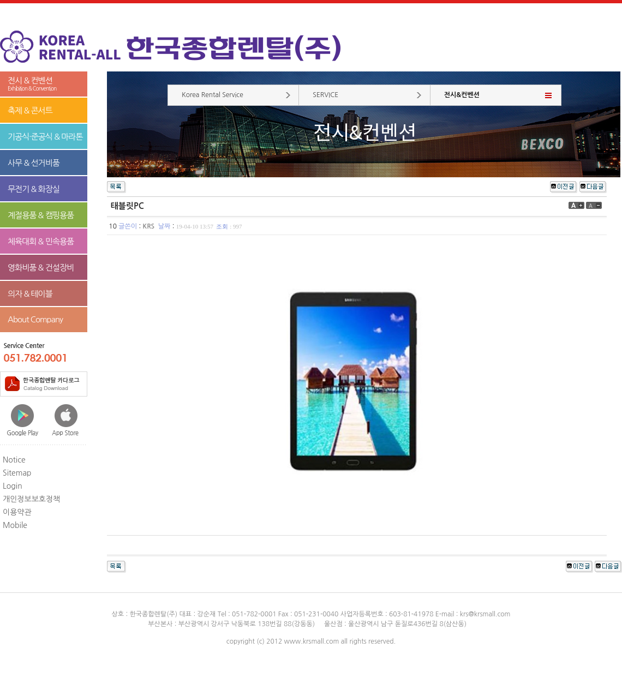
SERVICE (325, 95)
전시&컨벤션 (462, 95)
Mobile (15, 525)
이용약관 (17, 512)
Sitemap (17, 473)
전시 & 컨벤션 (43, 84)
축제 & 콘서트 (30, 110)
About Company (35, 319)
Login (12, 486)
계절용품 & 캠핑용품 (41, 215)
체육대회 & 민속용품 (41, 241)
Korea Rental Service (212, 95)
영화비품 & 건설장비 (41, 267)
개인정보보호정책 (31, 499)
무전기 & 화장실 (33, 189)
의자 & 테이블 (30, 294)
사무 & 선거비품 (33, 163)
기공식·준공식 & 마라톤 (45, 137)
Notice (14, 460)
